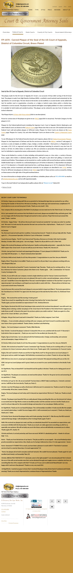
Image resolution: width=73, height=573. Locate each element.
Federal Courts (17, 32)
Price (50, 10)
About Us (66, 10)
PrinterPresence (13, 523)
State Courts (30, 32)
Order (69, 6)
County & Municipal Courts (63, 132)
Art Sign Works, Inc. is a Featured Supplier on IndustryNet (36, 508)
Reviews (57, 10)
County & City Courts (44, 32)
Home (30, 10)
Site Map (4, 521)
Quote (60, 6)
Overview (6, 32)
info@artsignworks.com (10, 179)
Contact (54, 6)
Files (65, 6)
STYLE (64, 167)
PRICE (37, 118)
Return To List (6, 187)
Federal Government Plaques (62, 139)
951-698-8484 (5, 509)
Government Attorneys (63, 32)
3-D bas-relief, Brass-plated (21, 114)
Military (53, 141)
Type (36, 10)
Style (43, 10)
